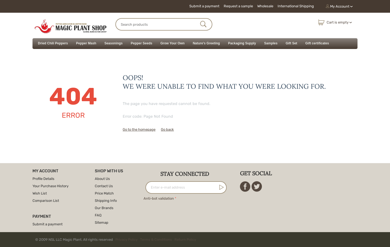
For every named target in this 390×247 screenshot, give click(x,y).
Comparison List (45, 201)
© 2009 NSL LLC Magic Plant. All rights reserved (117, 240)
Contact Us (104, 186)
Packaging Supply (242, 43)
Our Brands (104, 208)
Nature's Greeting (206, 43)
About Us (102, 179)
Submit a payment (204, 6)
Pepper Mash (86, 43)
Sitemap (101, 222)
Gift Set (291, 43)
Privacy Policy (126, 240)
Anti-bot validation (159, 198)
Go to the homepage (139, 129)
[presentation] (185, 212)
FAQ (98, 215)
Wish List (39, 193)
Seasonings (113, 43)
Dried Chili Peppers (53, 43)
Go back (167, 129)
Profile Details (43, 179)
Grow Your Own (172, 43)
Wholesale (265, 6)
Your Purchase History (50, 186)
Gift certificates (317, 43)
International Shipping (296, 6)
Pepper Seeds (141, 43)
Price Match (104, 193)
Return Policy (185, 240)
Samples (270, 43)
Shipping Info (106, 201)
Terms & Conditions (156, 240)
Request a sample (238, 6)
